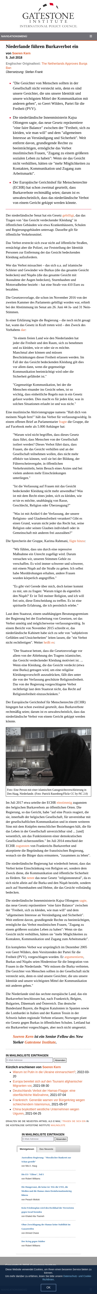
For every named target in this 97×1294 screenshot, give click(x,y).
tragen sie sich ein (74, 1121)
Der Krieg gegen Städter (33, 1241)
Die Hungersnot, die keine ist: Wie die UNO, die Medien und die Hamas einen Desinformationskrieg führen (46, 1191)
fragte (63, 422)
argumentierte (73, 957)
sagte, (83, 900)
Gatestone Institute (40, 1042)
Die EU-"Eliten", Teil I (32, 1174)
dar (23, 330)
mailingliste (58, 1125)
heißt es (49, 642)
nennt (30, 878)
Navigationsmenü (14, 36)
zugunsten (23, 846)
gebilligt (68, 215)
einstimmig (64, 802)
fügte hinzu (77, 541)
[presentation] (26, 1149)
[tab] (27, 1149)
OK (48, 1287)
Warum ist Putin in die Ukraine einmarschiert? (44, 1072)
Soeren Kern (23, 1036)
